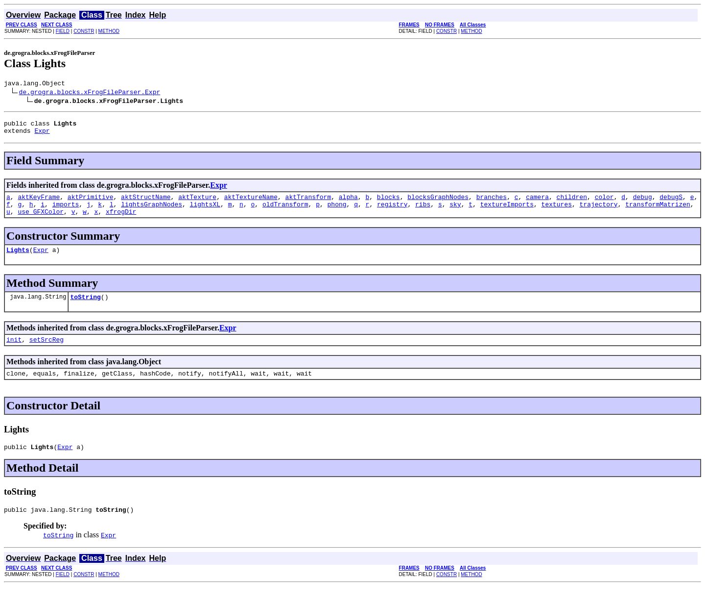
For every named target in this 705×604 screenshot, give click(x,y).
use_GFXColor (41, 220)
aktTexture (197, 202)
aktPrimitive (91, 202)
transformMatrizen (657, 211)
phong (337, 211)
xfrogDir (121, 220)
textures (556, 211)
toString (85, 308)
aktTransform (308, 202)
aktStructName (145, 202)
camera (537, 202)
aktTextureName (251, 202)
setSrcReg (46, 352)
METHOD (108, 31)
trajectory (599, 211)
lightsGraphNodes (151, 211)
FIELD (63, 31)
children (571, 202)
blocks (388, 202)
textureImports (507, 211)
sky (455, 211)
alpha (348, 202)
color (604, 202)
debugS (670, 202)
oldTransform (285, 211)
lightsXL (205, 211)
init (14, 352)
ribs (422, 211)
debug (642, 202)
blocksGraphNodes (438, 202)
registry (392, 211)
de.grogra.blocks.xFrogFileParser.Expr (90, 93)
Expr (41, 134)
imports (65, 211)
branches (491, 202)
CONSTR (83, 31)
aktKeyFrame (39, 202)
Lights (17, 259)
